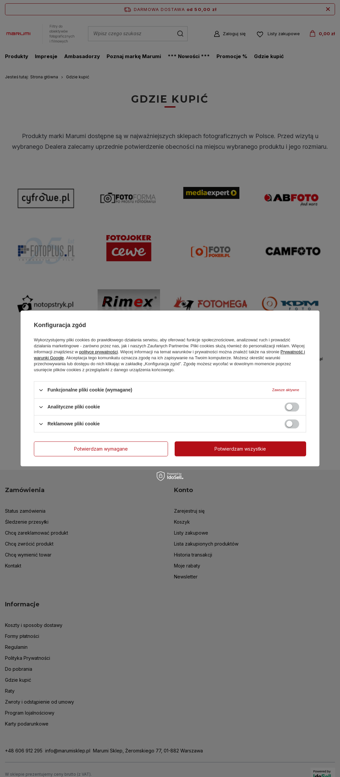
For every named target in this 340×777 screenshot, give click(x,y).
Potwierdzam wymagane (101, 449)
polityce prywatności (98, 351)
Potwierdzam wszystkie (240, 449)
